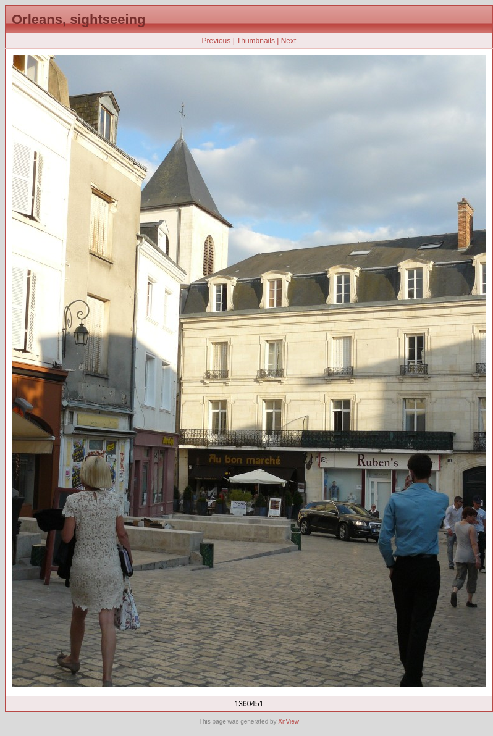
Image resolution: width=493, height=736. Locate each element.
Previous (216, 40)
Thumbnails (256, 40)
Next (289, 40)
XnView (288, 721)
